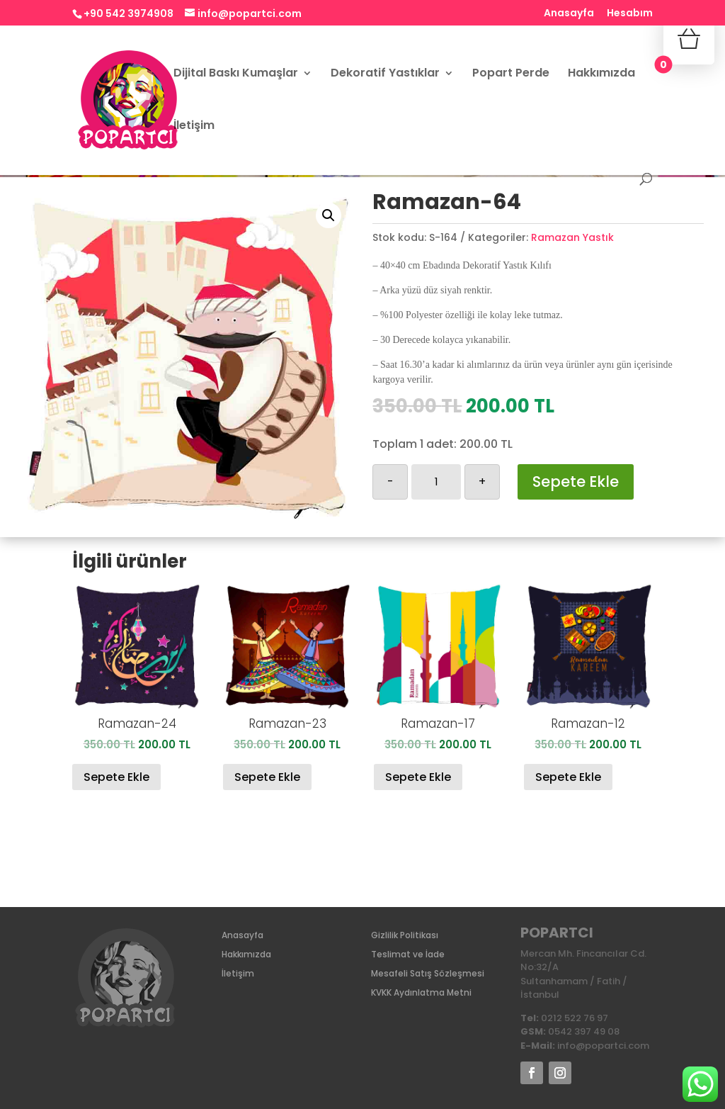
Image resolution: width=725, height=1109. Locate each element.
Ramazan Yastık (572, 237)
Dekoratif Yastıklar (385, 74)
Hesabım (630, 14)
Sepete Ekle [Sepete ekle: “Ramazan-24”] (116, 777)
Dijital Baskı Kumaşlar (235, 74)
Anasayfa (569, 14)
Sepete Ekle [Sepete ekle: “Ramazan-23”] (267, 777)
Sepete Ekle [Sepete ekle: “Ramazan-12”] (568, 777)
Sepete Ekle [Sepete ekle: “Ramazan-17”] (418, 777)
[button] (328, 215)
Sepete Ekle (575, 481)
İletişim (194, 126)
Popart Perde (510, 74)
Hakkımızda (601, 74)
